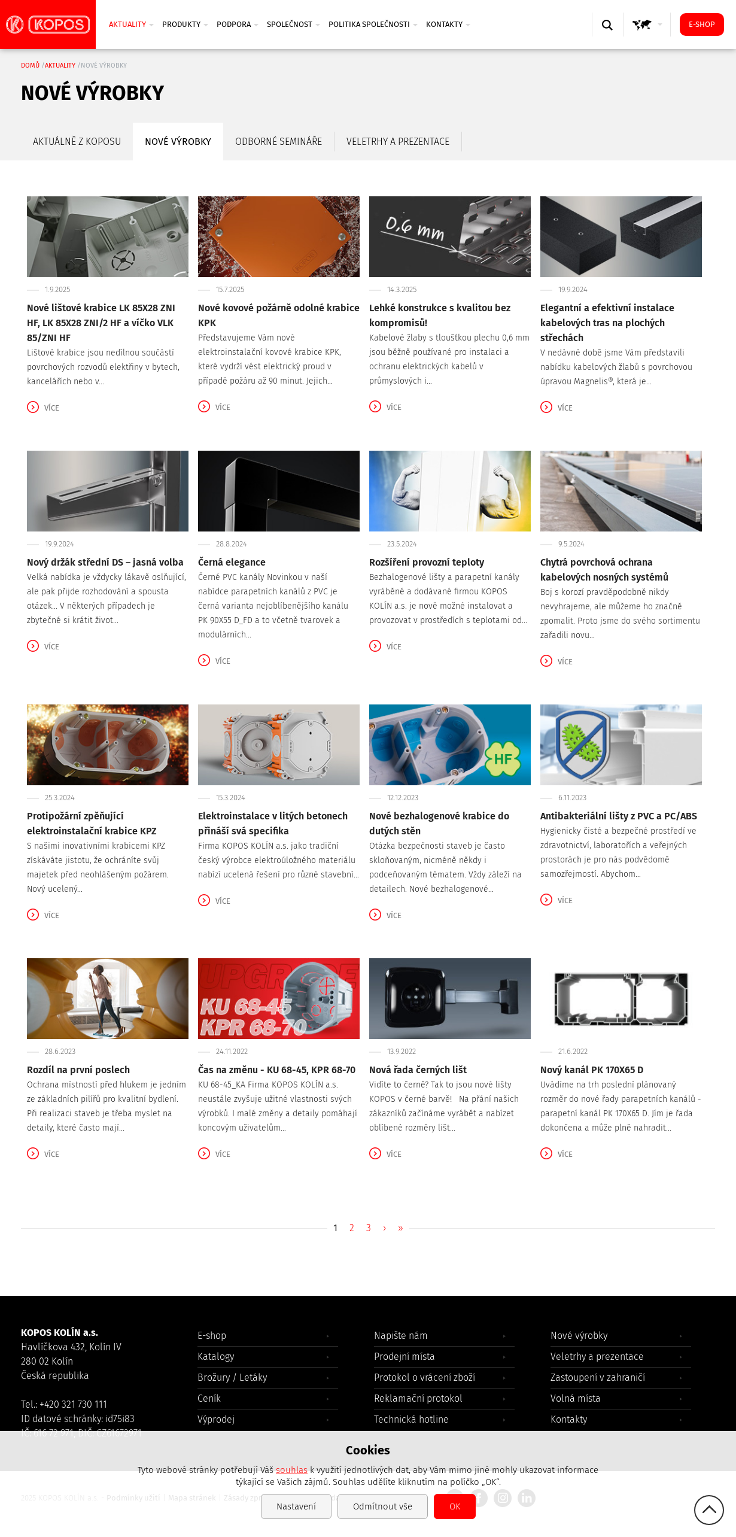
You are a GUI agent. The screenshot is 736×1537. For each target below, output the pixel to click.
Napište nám (401, 1335)
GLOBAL (649, 36)
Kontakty (448, 24)
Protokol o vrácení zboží (424, 1377)
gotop (709, 1510)
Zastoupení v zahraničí (598, 1377)
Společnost (293, 24)
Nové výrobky (178, 141)
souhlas (292, 1470)
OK (454, 1506)
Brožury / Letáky (232, 1377)
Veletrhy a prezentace (397, 141)
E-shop (702, 24)
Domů (30, 65)
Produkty (185, 24)
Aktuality (131, 24)
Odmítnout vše (382, 1506)
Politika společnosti (373, 24)
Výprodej (216, 1419)
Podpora (237, 24)
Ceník (209, 1398)
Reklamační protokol (418, 1398)
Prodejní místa (404, 1356)
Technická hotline (411, 1419)
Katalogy (215, 1356)
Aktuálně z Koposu (77, 141)
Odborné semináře (278, 141)
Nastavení (296, 1506)
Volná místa (576, 1398)
